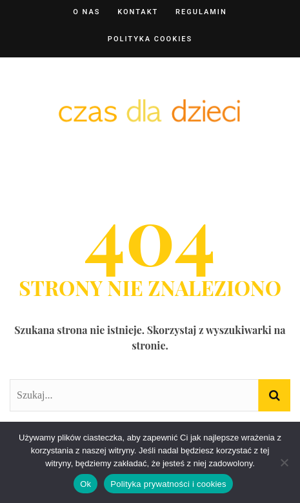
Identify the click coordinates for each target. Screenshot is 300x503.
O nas (86, 12)
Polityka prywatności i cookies (168, 484)
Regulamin (201, 12)
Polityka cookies (150, 39)
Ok (85, 484)
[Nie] (283, 462)
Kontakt (137, 12)
